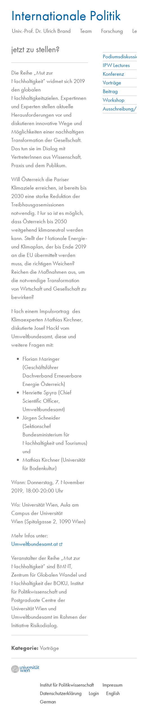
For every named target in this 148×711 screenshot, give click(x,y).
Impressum (112, 685)
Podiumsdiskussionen (124, 56)
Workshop (113, 99)
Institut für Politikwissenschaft (67, 685)
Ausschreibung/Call (124, 108)
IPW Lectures (116, 65)
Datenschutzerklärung (60, 693)
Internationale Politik (66, 15)
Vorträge (112, 82)
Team (86, 30)
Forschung (112, 30)
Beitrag (110, 91)
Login (94, 693)
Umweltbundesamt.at (34, 543)
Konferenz (113, 73)
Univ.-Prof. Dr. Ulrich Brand (41, 30)
